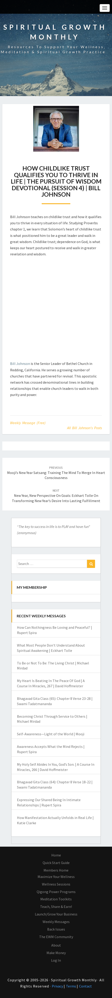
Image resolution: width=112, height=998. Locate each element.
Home (56, 855)
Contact (85, 986)
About (56, 945)
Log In (56, 960)
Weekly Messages (56, 921)
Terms (71, 986)
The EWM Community (56, 936)
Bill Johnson (20, 363)
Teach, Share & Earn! (56, 906)
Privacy (58, 986)
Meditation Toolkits (56, 899)
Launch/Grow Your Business (56, 914)
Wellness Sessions (56, 884)
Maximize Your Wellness (56, 876)
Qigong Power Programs (56, 891)
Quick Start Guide (56, 862)
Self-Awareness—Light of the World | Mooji (50, 734)
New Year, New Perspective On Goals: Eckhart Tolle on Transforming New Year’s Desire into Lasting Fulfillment (56, 495)
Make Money (56, 952)
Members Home (56, 870)
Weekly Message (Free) (28, 422)
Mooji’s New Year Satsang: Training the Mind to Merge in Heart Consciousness (56, 473)
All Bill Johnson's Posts (84, 427)
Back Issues (56, 929)
